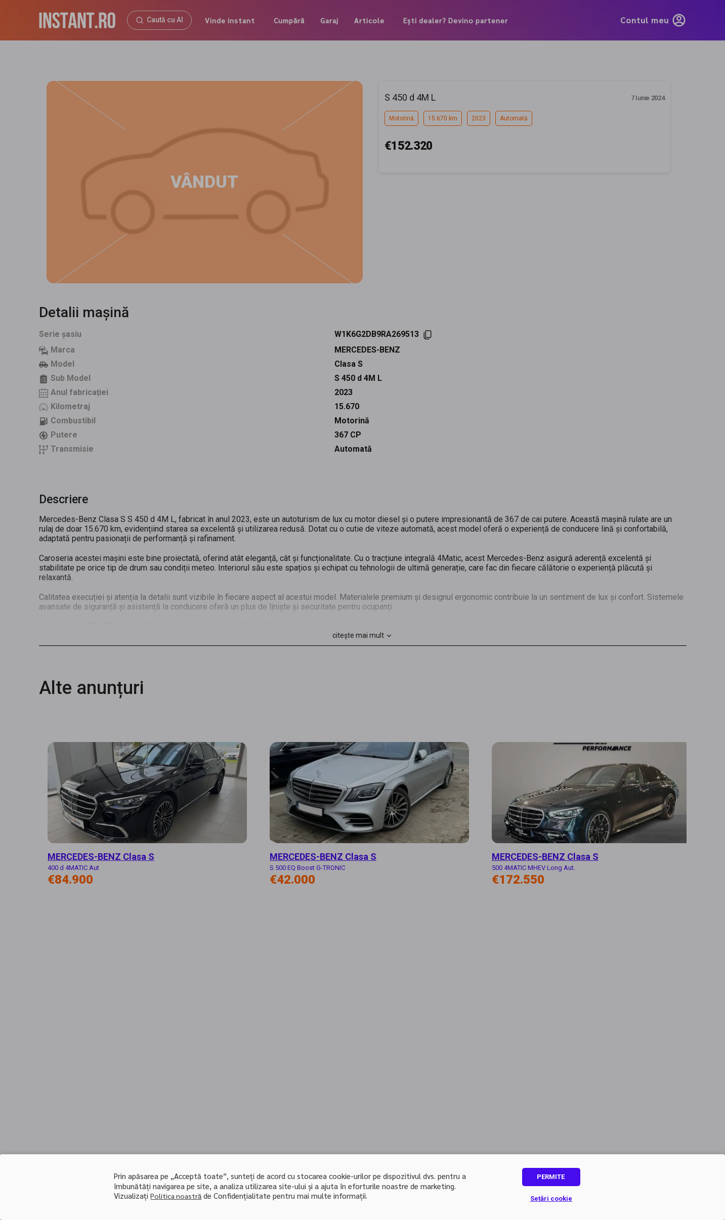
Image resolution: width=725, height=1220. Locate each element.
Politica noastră (175, 1195)
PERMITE (551, 1177)
